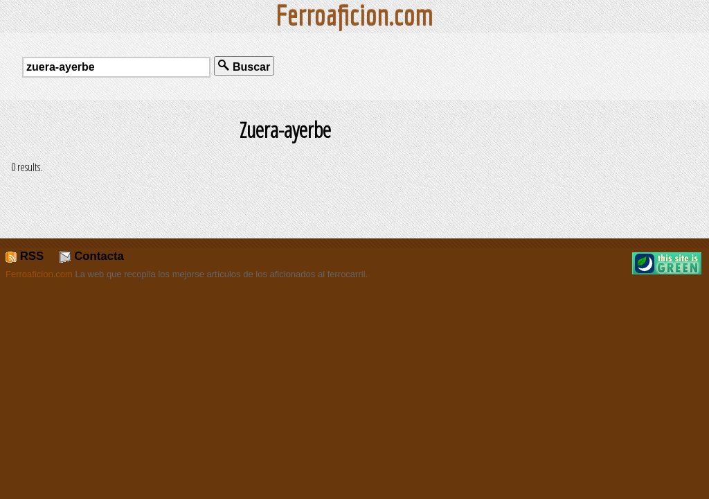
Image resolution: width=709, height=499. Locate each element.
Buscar (244, 66)
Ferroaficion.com (39, 274)
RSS (25, 256)
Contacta (91, 256)
